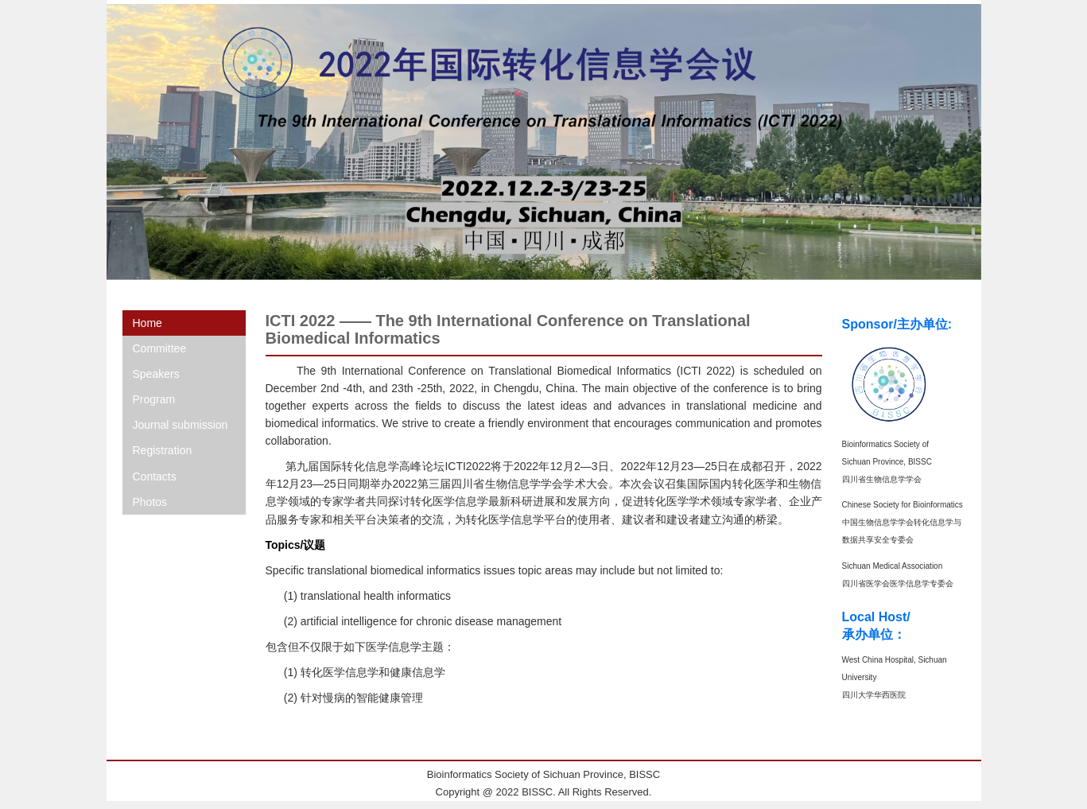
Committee (160, 348)
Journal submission (180, 424)
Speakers (156, 374)
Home (147, 323)
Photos (150, 502)
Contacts (155, 476)
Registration (162, 450)
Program (154, 399)
